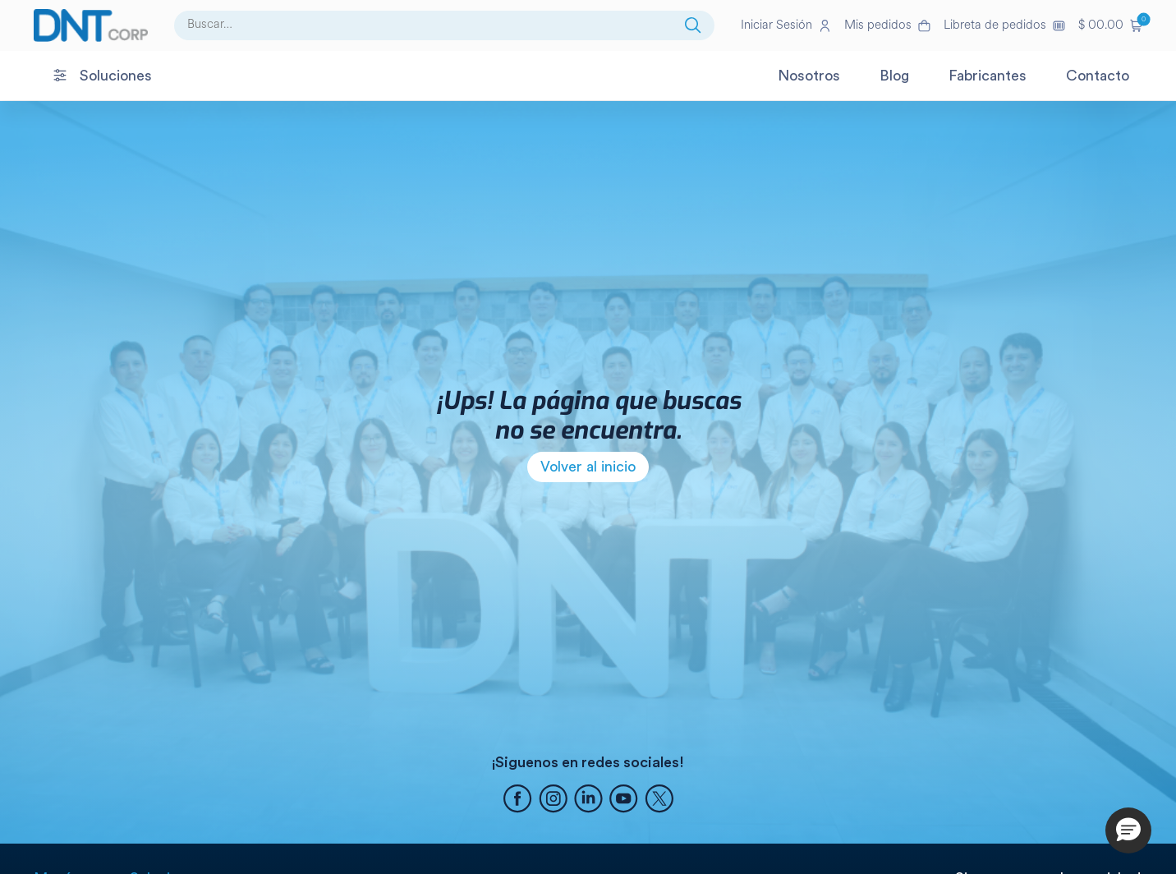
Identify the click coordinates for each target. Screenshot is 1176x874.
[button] (1110, 25)
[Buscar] (693, 25)
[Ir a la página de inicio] (91, 25)
